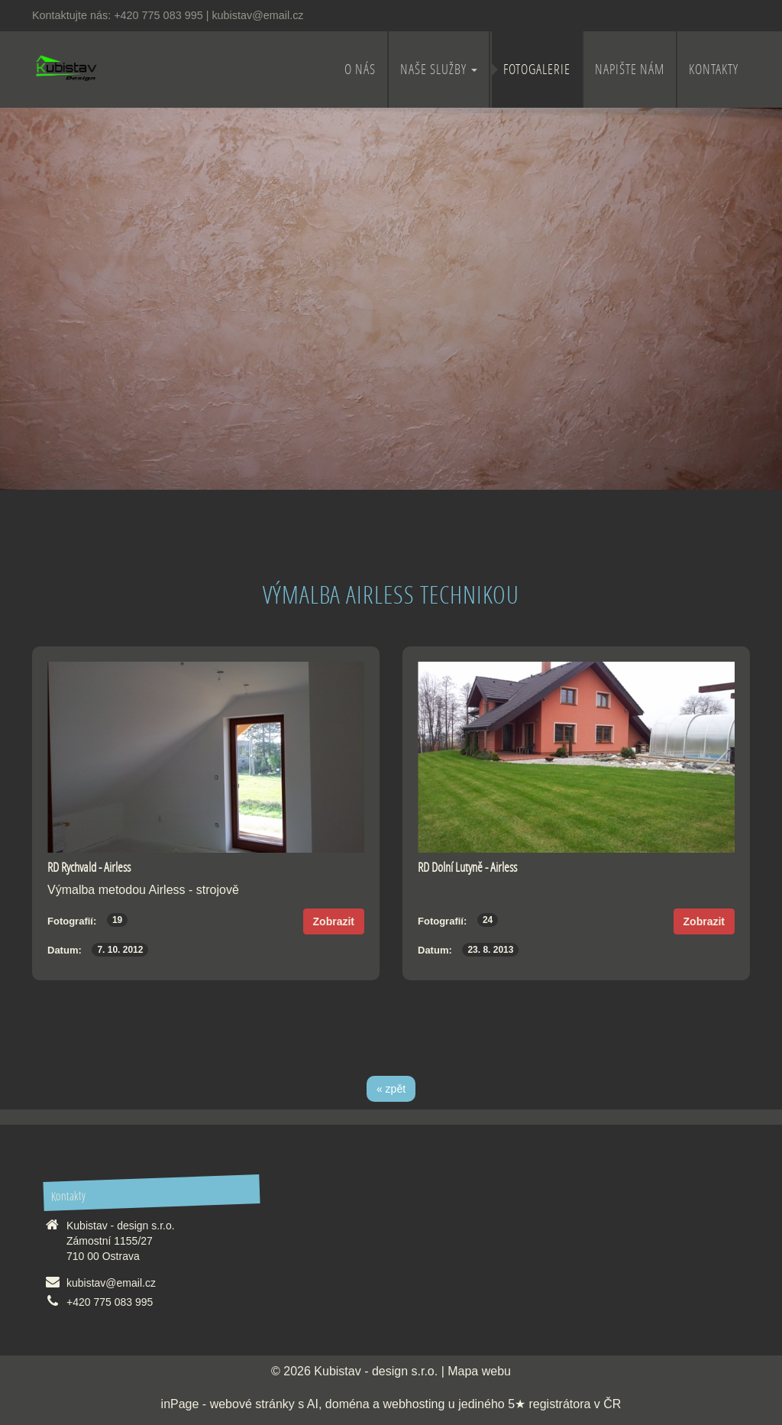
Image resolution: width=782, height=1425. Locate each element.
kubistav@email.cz (257, 15)
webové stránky (252, 1403)
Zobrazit (333, 921)
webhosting (413, 1403)
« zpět (391, 1089)
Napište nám (629, 69)
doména (347, 1403)
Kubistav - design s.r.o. (376, 1371)
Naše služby (438, 69)
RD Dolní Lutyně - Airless (467, 867)
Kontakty (713, 69)
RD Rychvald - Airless (89, 867)
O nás (360, 69)
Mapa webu (479, 1371)
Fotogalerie (536, 69)
